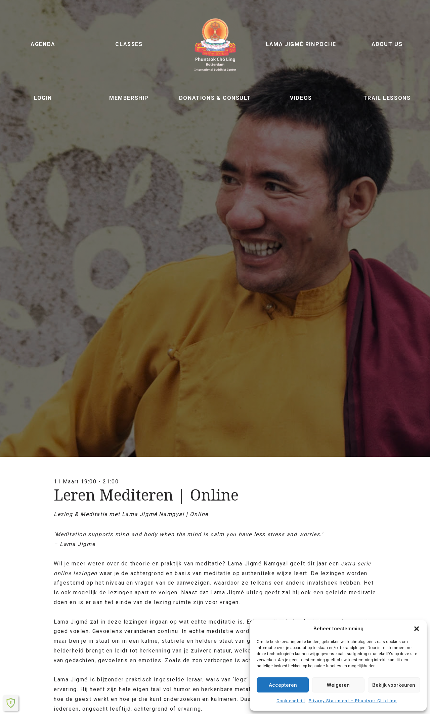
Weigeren (338, 685)
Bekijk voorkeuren (393, 685)
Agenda (43, 44)
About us (387, 44)
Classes (128, 44)
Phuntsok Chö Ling (215, 44)
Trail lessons (387, 98)
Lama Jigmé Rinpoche (301, 44)
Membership (129, 98)
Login (43, 98)
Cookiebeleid (290, 701)
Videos (301, 98)
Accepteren (283, 685)
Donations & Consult (215, 98)
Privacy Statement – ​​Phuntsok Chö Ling (353, 701)
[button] (416, 628)
